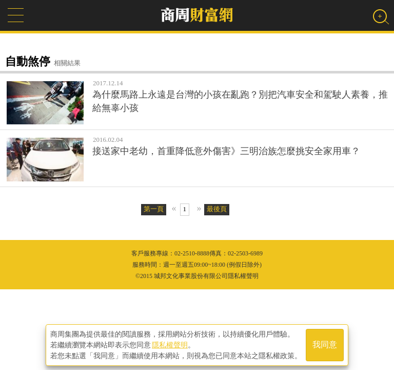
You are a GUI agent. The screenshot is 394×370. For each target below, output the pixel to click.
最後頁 (217, 209)
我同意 (324, 345)
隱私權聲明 (170, 345)
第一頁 (154, 209)
